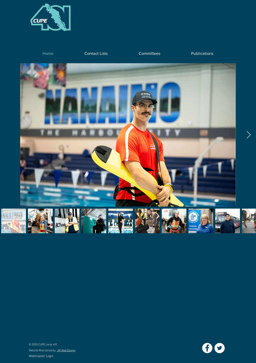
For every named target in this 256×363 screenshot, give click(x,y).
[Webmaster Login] (41, 356)
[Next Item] (248, 135)
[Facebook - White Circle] (207, 348)
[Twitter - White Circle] (219, 348)
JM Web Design (66, 350)
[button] (96, 53)
